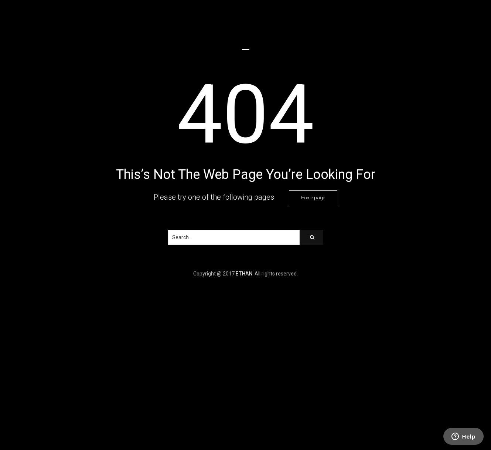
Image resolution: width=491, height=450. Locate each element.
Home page (313, 197)
